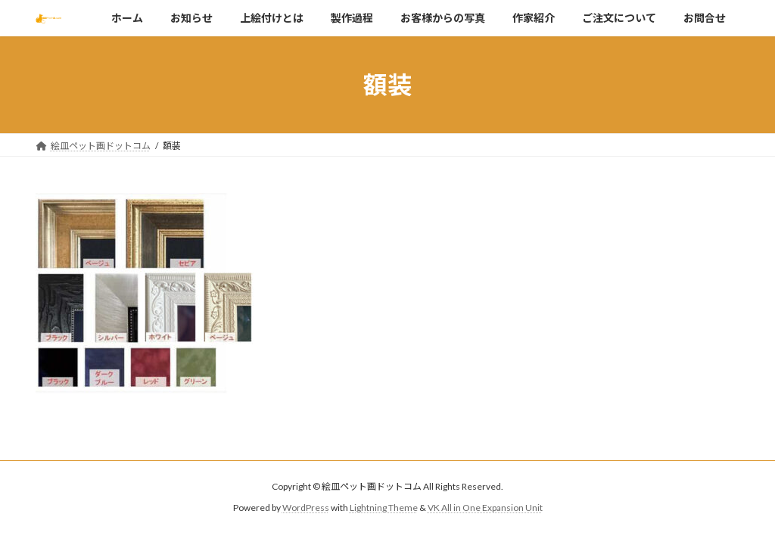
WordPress (305, 507)
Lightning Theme (384, 507)
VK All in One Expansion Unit (485, 507)
